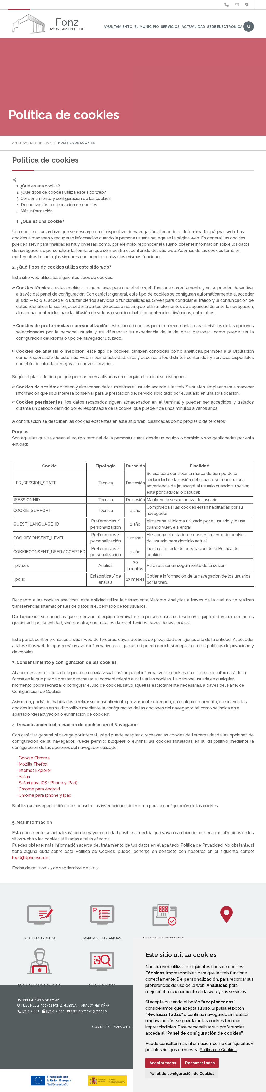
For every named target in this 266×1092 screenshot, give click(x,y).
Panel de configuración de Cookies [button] (182, 1073)
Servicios (170, 26)
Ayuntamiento (118, 26)
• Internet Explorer (31, 770)
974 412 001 (28, 1011)
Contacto (101, 1027)
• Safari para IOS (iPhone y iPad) (44, 782)
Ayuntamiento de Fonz (31, 143)
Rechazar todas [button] (200, 1063)
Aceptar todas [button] (163, 1063)
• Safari (21, 776)
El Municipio (146, 26)
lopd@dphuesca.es (30, 857)
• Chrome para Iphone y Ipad (41, 795)
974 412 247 (53, 1011)
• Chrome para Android (36, 789)
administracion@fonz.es (87, 1011)
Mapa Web (122, 1027)
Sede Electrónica (224, 26)
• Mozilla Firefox (29, 764)
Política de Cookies (218, 1049)
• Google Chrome (31, 757)
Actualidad (193, 26)
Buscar (248, 26)
